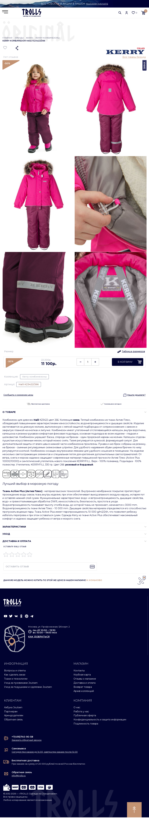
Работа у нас (81, 712)
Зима (144, 66)
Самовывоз (19, 749)
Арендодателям (13, 716)
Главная (7, 38)
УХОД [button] (6, 534)
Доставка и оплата (85, 683)
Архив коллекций (84, 691)
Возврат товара (83, 687)
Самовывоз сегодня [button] (111, 405)
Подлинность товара (86, 724)
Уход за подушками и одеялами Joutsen (28, 687)
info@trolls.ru (19, 776)
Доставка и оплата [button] (16, 541)
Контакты (79, 671)
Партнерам (10, 712)
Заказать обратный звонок (27, 740)
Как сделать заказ (14, 675)
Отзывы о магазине (85, 679)
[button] (119, 13)
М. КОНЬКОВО (94, 581)
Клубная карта (82, 675)
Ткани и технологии (15, 679)
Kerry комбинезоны (48, 38)
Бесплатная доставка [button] (38, 405)
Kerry (29, 38)
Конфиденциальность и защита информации (100, 720)
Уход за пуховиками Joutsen (21, 683)
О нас (77, 707)
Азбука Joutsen (13, 707)
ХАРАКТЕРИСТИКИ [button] (14, 527)
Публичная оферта (85, 716)
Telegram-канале (97, 3)
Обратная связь (13, 720)
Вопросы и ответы (15, 671)
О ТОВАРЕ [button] (9, 412)
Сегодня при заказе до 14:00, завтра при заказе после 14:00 (45, 752)
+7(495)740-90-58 (22, 737)
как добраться (39, 637)
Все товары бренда (134, 57)
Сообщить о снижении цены (18, 395)
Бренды (19, 38)
